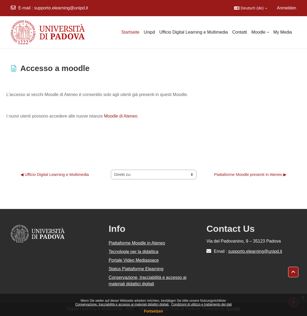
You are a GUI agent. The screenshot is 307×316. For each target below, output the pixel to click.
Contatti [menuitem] (239, 32)
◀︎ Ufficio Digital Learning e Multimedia (54, 174)
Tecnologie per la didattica (133, 251)
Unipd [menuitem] (149, 32)
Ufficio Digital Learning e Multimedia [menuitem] (193, 32)
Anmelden (286, 8)
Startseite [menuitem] (130, 32)
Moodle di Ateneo (120, 116)
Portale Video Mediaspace (134, 260)
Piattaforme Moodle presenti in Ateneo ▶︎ (250, 174)
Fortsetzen (153, 311)
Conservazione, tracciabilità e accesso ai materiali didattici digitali (122, 304)
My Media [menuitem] (282, 32)
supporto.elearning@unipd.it (61, 8)
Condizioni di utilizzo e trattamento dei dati (201, 304)
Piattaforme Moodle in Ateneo (137, 243)
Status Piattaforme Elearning (136, 269)
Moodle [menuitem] (258, 32)
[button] (250, 8)
